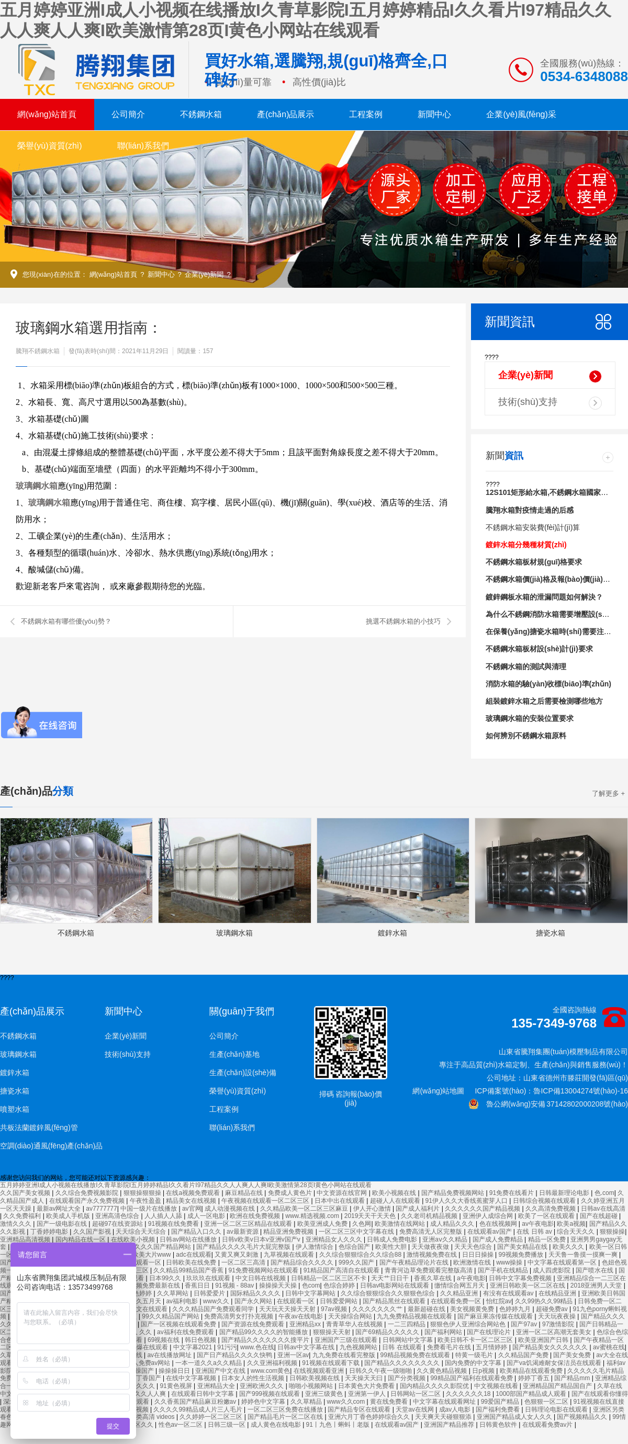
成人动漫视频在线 (230, 1208)
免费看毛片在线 (450, 1347)
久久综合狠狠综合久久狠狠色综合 (388, 1293)
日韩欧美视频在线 (315, 1378)
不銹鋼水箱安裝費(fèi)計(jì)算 (533, 527)
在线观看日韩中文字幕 (203, 1393)
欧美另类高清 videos (146, 1416)
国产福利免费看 (498, 1409)
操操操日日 (175, 1370)
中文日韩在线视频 (261, 1278)
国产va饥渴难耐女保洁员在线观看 (555, 1363)
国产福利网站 (444, 1332)
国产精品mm (572, 1378)
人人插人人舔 (164, 1216)
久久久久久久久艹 (378, 1309)
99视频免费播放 (521, 1254)
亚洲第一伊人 (367, 1393)
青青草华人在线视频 (355, 1324)
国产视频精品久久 (583, 1416)
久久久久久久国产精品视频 (483, 1208)
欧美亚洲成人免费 (323, 1223)
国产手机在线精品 (504, 1270)
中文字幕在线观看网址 (445, 1401)
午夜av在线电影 (301, 1316)
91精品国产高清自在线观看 (343, 1270)
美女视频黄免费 (473, 1309)
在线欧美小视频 (133, 1239)
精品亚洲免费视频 (289, 1231)
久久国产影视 (93, 1231)
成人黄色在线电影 (276, 1424)
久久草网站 (173, 1293)
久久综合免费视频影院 (87, 1193)
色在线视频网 (499, 1223)
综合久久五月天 (140, 1301)
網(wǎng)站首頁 (46, 114)
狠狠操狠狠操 (143, 1193)
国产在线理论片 (489, 1332)
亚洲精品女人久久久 (335, 1239)
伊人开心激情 (372, 1208)
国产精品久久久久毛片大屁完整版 (244, 1246)
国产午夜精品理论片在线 (414, 1262)
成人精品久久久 (453, 1223)
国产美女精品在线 (523, 1246)
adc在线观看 (193, 1254)
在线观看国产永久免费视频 (87, 1200)
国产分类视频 (407, 1378)
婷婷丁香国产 (143, 1378)
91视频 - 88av (235, 1285)
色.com (604, 1193)
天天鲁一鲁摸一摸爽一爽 (583, 1254)
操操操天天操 (278, 1285)
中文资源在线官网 (342, 1193)
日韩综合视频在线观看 (545, 1200)
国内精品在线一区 (81, 1239)
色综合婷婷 (339, 1285)
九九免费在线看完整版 (344, 1355)
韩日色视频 (201, 1340)
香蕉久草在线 (433, 1278)
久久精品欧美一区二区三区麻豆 (305, 1208)
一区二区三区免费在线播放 (286, 1409)
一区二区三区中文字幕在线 (357, 1231)
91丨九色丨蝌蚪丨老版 (339, 1424)
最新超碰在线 (427, 1309)
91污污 (227, 1347)
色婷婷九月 (515, 1309)
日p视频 (484, 1370)
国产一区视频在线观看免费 (179, 1324)
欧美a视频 (571, 1223)
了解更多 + (608, 793)
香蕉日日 (198, 1285)
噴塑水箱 (14, 1109)
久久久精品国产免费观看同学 (213, 1309)
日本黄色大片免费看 (367, 1386)
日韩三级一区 (227, 1424)
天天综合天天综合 (141, 1231)
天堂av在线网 (415, 1409)
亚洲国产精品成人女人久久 (515, 1416)
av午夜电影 (538, 1223)
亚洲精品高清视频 (26, 1239)
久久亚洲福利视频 (273, 1363)
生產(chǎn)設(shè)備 (242, 1072)
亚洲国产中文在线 (221, 1370)
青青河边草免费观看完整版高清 (429, 1270)
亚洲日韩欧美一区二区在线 (528, 1285)
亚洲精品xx (305, 1324)
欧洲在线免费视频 (256, 1216)
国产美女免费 (572, 1355)
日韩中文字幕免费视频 (521, 1278)
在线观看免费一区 (457, 1301)
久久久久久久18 (469, 1393)
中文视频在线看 (497, 1386)
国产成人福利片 (418, 1208)
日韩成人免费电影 (393, 1239)
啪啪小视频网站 (311, 1386)
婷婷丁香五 (534, 1378)
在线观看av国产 (490, 1231)
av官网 (191, 1208)
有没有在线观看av (509, 1293)
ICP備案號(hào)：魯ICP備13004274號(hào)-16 (551, 1091)
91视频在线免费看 (174, 1223)
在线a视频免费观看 (193, 1193)
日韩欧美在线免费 (192, 1262)
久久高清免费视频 (551, 1208)
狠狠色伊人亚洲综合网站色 (468, 1324)
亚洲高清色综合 (118, 1216)
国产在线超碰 (599, 1216)
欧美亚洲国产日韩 (544, 1340)
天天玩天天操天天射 (288, 1309)
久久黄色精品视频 (442, 1370)
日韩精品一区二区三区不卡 (329, 1278)
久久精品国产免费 (524, 1355)
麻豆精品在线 (244, 1193)
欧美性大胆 (391, 1246)
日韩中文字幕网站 (311, 1293)
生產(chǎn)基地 (234, 1054)
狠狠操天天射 (332, 1332)
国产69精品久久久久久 (388, 1332)
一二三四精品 (407, 1324)
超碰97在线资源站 (118, 1223)
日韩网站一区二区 (416, 1393)
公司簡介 (128, 114)
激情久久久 (16, 1223)
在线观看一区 (296, 1301)
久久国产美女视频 (26, 1193)
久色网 (361, 1223)
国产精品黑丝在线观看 (395, 1301)
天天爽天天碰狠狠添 (444, 1416)
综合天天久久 (576, 1231)
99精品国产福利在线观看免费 (472, 1378)
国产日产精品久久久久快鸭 (235, 1355)
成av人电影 (456, 1409)
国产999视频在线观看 (270, 1393)
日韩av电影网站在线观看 (395, 1285)
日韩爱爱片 (210, 1293)
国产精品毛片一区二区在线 (286, 1416)
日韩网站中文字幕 (408, 1340)
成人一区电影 (207, 1216)
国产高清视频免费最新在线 (143, 1285)
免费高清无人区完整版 (431, 1231)
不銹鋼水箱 (201, 114)
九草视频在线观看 (290, 1254)
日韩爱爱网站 (339, 1301)
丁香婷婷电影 (50, 1231)
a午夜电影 (471, 1278)
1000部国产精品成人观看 (532, 1393)
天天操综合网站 (351, 1316)
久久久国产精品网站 (163, 1246)
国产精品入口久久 (197, 1231)
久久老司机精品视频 (430, 1216)
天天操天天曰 (364, 1378)
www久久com (347, 1401)
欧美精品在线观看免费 (532, 1370)
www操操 (510, 1262)
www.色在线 (257, 1347)
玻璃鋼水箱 (37, 485)
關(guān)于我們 (241, 1011)
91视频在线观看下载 (331, 1363)
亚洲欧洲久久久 (262, 1386)
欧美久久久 (569, 1246)
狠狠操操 (612, 1231)
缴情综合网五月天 (460, 1285)
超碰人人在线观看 (396, 1200)
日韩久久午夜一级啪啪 (381, 1370)
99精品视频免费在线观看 (416, 1355)
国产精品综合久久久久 (303, 1262)
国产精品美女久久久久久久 (550, 1347)
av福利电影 (182, 1301)
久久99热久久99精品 (545, 1301)
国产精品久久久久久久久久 (402, 1363)
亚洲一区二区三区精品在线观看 (249, 1223)
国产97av (525, 1324)
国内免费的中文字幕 (474, 1363)
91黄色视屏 (177, 1386)
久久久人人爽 (147, 1393)
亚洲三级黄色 (324, 1393)
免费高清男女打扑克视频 (239, 1316)
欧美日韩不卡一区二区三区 (476, 1340)
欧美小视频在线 (395, 1193)
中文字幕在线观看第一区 (563, 1262)
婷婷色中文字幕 (264, 1401)
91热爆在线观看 (147, 1347)
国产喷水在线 (595, 1270)
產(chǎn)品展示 (285, 114)
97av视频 (335, 1309)
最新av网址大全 (60, 1208)
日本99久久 (166, 1278)
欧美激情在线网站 (401, 1223)
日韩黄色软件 (499, 1424)
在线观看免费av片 (548, 1424)
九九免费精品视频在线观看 (415, 1316)
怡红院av (499, 1301)
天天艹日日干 (390, 1278)
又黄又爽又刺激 (237, 1254)
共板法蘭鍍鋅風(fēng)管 (39, 1127)
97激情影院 (559, 1324)
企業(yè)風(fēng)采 (521, 114)
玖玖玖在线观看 (209, 1278)
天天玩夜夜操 (557, 1316)
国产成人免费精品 (498, 1239)
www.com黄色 (270, 1370)
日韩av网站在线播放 (189, 1239)
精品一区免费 (547, 1239)
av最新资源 (243, 1231)
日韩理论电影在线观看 (557, 1409)
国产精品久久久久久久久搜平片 (266, 1340)
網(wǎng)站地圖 (438, 1091)
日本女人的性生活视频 (253, 1378)
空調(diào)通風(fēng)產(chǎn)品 (51, 1146)
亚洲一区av (293, 1355)
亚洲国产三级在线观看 (347, 1340)
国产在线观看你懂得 (599, 1393)
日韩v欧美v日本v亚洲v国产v (262, 1239)
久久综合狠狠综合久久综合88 (361, 1254)
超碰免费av (552, 1309)
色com (311, 1285)
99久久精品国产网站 (171, 1316)
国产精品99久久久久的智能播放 (264, 1332)
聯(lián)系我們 (143, 145)
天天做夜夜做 (431, 1246)
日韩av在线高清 (603, 1208)
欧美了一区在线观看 (547, 1216)
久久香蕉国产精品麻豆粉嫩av (196, 1401)
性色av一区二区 (182, 1424)
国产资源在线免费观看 (253, 1324)
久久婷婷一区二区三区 (212, 1416)
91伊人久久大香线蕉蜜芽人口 (467, 1200)
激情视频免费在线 (432, 1254)
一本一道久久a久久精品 (209, 1363)
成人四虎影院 (552, 1270)
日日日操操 (478, 1254)
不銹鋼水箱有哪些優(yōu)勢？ (66, 621)
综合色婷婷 (136, 1293)
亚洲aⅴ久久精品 (445, 1239)
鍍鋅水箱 (14, 1072)
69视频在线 (165, 1340)
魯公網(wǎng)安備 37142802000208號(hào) (548, 1104)
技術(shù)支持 (550, 403)
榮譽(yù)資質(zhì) (49, 145)
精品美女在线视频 (192, 1200)
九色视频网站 (359, 1347)
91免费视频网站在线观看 (264, 1270)
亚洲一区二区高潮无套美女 (554, 1332)
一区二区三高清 (244, 1262)
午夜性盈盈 (146, 1200)
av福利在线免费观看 (186, 1332)
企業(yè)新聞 (204, 274)
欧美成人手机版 (69, 1216)
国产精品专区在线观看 (360, 1409)
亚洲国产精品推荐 (450, 1424)
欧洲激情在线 (472, 1262)
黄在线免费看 (389, 1401)
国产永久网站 (254, 1301)
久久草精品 (306, 1401)
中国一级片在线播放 (149, 1208)
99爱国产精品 (501, 1401)
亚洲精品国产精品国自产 (558, 1386)
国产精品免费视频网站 (453, 1193)
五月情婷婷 (492, 1347)
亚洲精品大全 (217, 1386)
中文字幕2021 (193, 1347)
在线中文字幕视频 (192, 1378)
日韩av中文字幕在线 (306, 1347)
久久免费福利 (22, 1216)
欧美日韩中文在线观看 (137, 1309)
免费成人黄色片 (290, 1193)
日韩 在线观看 (402, 1347)
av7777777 (101, 1208)
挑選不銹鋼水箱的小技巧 (403, 621)
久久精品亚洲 (459, 1293)
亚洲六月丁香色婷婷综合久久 (369, 1416)
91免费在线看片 (512, 1193)
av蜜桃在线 (609, 1347)
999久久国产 (357, 1262)
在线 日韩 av (535, 1231)
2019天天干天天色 (371, 1216)
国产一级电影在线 (62, 1223)
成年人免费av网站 (146, 1363)
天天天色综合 (474, 1246)
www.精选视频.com (313, 1216)
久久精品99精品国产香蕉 (189, 1270)
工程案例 (366, 114)
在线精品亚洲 (558, 1293)
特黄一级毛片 (475, 1355)
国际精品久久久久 (256, 1293)
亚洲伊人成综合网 (488, 1216)
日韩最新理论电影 (565, 1193)
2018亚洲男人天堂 (597, 1285)
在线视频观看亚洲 (319, 1370)
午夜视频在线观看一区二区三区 (266, 1200)
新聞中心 (434, 114)
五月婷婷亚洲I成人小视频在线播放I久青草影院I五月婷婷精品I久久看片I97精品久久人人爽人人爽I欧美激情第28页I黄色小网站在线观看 (186, 1185)
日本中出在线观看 (340, 1200)
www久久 (217, 1301)
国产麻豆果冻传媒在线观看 (495, 1316)
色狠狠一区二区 (547, 1401)
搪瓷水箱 (14, 1091)
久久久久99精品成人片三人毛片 (198, 1409)
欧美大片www (152, 1254)
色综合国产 (355, 1246)
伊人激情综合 (315, 1246)
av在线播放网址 (170, 1355)
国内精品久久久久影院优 (435, 1386)
